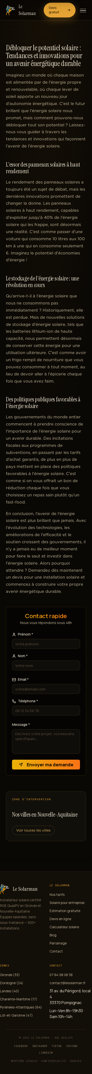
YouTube (72, 1046)
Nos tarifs (57, 894)
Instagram (39, 1046)
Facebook (21, 1046)
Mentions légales (24, 1061)
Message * (21, 724)
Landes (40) (9, 991)
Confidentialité (53, 1061)
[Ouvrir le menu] (83, 10)
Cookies (75, 1061)
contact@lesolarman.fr (68, 983)
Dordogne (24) (11, 983)
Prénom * (22, 634)
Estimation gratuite (65, 911)
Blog (53, 935)
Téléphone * (25, 701)
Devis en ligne (60, 919)
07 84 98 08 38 (61, 975)
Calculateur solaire (64, 927)
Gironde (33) (10, 975)
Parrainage (58, 943)
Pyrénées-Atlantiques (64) (21, 1007)
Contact (56, 951)
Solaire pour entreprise (67, 903)
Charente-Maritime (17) (18, 999)
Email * (20, 679)
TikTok (57, 1046)
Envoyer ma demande (46, 765)
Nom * (20, 655)
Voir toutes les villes (33, 830)
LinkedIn (46, 1052)
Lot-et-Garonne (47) (16, 1015)
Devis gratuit (59, 10)
